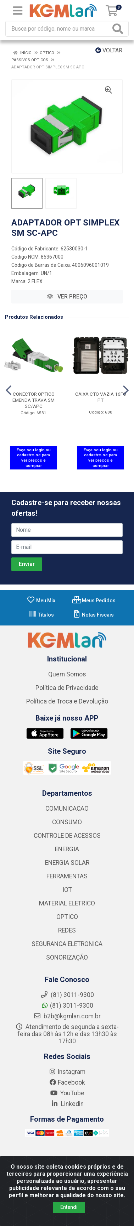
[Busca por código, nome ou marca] (58, 28)
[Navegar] (8, 390)
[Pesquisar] (119, 28)
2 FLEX (35, 281)
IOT (67, 889)
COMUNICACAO (67, 808)
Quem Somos (67, 674)
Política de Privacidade (67, 687)
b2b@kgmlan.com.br (67, 1016)
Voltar (108, 50)
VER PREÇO (67, 296)
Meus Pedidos (94, 600)
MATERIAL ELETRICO (67, 903)
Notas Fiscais (93, 615)
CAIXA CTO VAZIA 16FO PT (100, 397)
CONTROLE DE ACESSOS (67, 835)
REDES (67, 930)
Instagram (67, 1071)
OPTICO (67, 916)
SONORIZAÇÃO (67, 957)
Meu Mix (41, 600)
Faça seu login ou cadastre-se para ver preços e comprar (34, 457)
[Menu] (17, 10)
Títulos (41, 615)
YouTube (67, 1093)
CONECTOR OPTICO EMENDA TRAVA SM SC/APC (33, 400)
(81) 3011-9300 (67, 1005)
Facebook (67, 1082)
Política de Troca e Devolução (67, 701)
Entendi (69, 1207)
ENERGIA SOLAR (67, 862)
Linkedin (67, 1103)
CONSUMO (67, 822)
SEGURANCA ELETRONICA (67, 943)
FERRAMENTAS (67, 876)
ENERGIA (67, 849)
